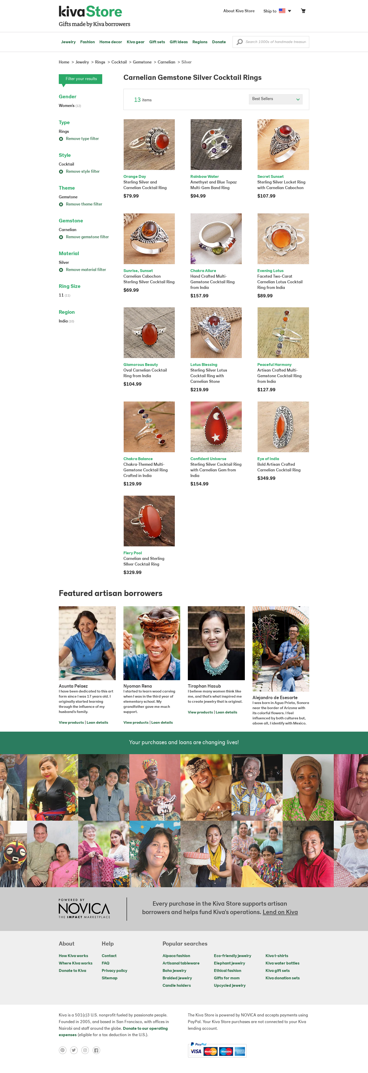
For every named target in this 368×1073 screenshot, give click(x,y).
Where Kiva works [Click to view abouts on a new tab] (76, 963)
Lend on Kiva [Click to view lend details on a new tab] (280, 912)
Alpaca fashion (176, 956)
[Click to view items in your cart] (303, 12)
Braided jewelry (177, 978)
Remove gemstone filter (84, 237)
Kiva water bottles (283, 963)
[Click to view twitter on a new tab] (75, 1050)
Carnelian (67, 230)
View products (71, 723)
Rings (64, 132)
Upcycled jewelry (230, 986)
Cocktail (66, 164)
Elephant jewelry (229, 963)
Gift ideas (179, 42)
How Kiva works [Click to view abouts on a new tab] (73, 956)
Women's (70, 106)
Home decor (110, 42)
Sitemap (110, 978)
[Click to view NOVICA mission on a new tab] (84, 909)
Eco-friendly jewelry (232, 956)
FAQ (105, 963)
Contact (109, 956)
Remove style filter (79, 172)
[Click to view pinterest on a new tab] (64, 1050)
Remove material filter (82, 270)
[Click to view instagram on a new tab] (87, 1050)
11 (64, 296)
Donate (219, 42)
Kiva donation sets (283, 978)
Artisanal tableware (181, 963)
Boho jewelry (174, 971)
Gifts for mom (227, 978)
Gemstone (68, 197)
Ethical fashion (227, 971)
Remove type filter (79, 139)
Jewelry (68, 42)
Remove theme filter (80, 204)
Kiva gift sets (278, 971)
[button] (239, 43)
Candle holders (177, 986)
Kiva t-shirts (277, 956)
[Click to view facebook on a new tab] (98, 1050)
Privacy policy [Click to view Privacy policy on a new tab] (114, 971)
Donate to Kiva (72, 971)
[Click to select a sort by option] (276, 99)
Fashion (87, 42)
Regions (200, 42)
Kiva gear (136, 42)
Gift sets (157, 42)
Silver (64, 263)
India (66, 321)
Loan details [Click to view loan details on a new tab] (97, 723)
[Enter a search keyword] (271, 42)
